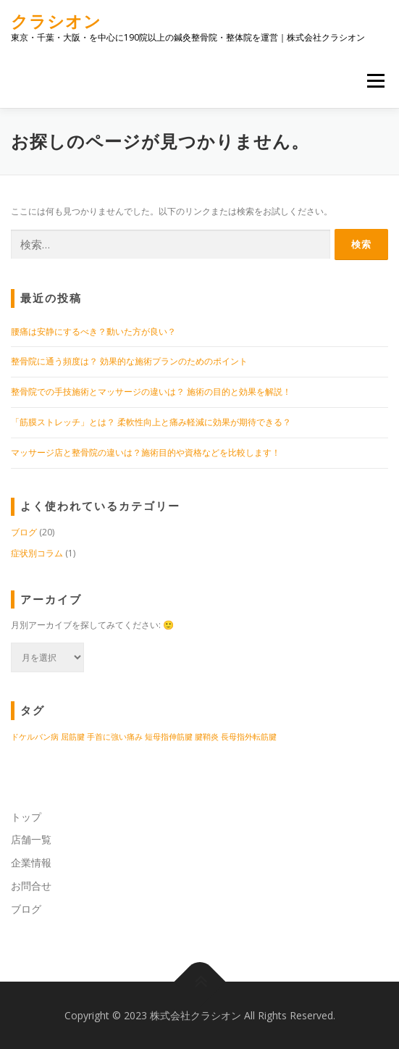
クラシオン (56, 21)
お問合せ (31, 886)
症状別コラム (37, 553)
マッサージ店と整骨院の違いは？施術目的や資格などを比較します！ (145, 452)
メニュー (375, 81)
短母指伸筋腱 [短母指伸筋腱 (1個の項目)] (169, 737)
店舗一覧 (31, 839)
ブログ (24, 532)
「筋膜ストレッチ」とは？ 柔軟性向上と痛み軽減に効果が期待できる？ (151, 422)
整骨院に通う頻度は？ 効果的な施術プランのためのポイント (129, 361)
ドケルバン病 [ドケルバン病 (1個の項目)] (35, 737)
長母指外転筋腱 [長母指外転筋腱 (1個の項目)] (249, 737)
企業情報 (31, 862)
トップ (26, 817)
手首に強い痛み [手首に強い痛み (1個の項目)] (115, 737)
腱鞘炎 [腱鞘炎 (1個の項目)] (207, 737)
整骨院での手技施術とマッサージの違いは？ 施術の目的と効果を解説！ (151, 391)
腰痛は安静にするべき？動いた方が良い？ (93, 331)
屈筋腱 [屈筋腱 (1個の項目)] (73, 737)
